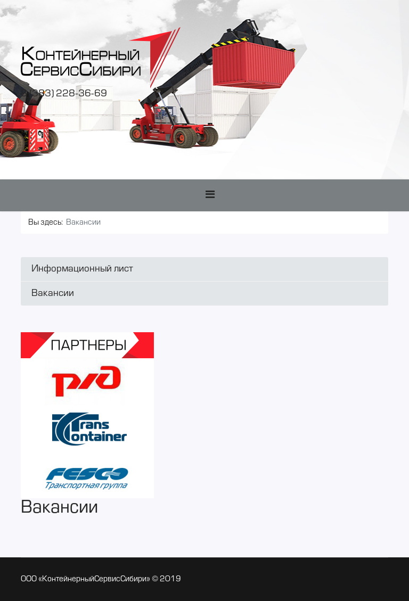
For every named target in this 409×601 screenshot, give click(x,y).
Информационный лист (82, 269)
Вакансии (52, 293)
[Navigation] (210, 195)
